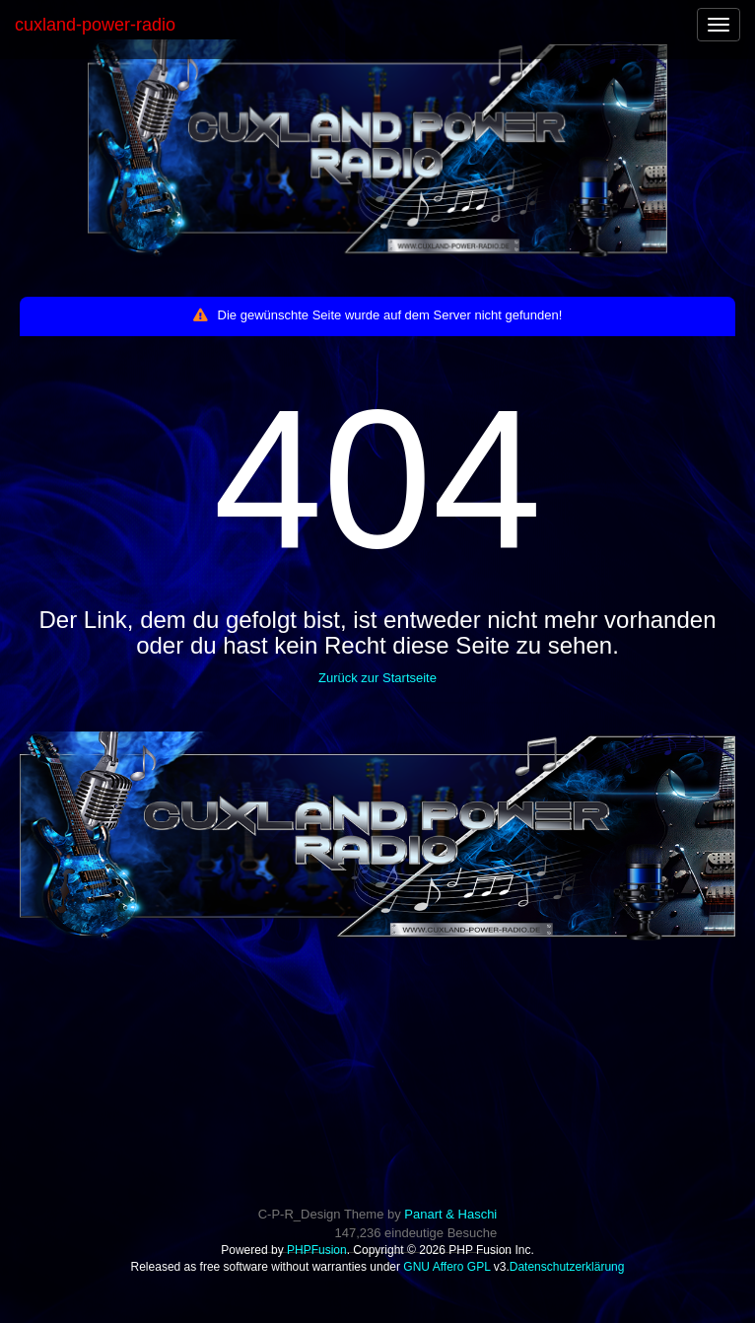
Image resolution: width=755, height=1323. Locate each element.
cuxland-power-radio (95, 25)
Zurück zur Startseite (377, 677)
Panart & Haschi (450, 1214)
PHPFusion (317, 1250)
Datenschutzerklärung (567, 1267)
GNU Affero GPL (446, 1267)
